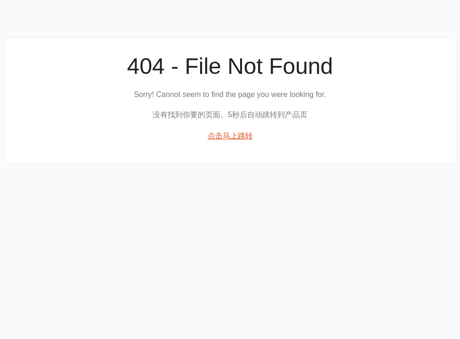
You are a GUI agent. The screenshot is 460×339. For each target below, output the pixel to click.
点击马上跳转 (230, 136)
